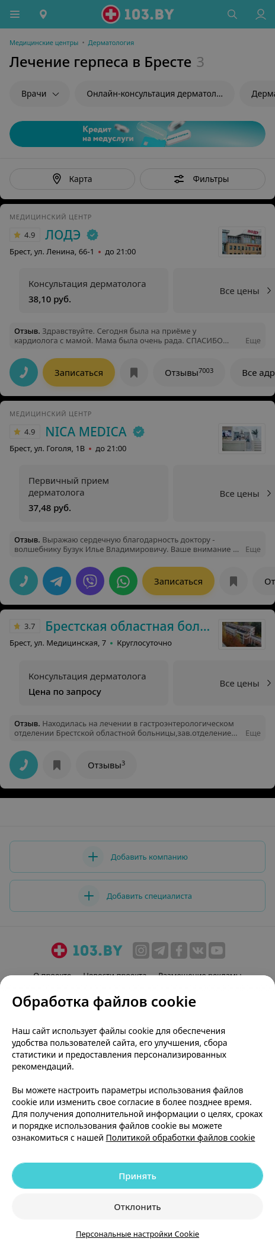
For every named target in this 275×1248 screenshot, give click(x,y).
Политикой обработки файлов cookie (180, 1137)
